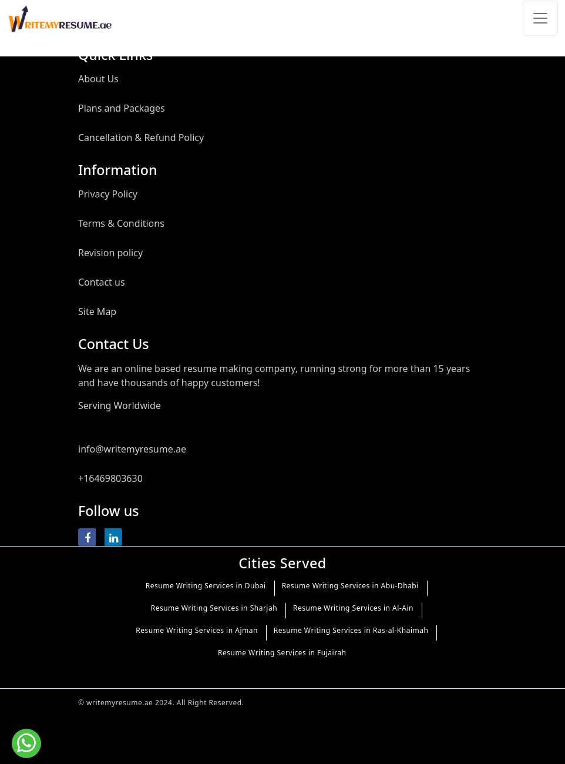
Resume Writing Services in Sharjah (214, 608)
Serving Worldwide (119, 405)
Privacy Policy (107, 193)
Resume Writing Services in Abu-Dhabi (350, 586)
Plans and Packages (121, 108)
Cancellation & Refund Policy (141, 137)
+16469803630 (110, 478)
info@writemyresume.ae (132, 449)
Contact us (101, 282)
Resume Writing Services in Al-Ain (353, 608)
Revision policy (110, 252)
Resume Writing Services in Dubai (206, 586)
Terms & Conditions (121, 223)
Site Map (97, 311)
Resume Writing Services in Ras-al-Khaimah (351, 630)
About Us (98, 78)
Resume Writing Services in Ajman (197, 630)
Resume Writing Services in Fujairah (282, 653)
